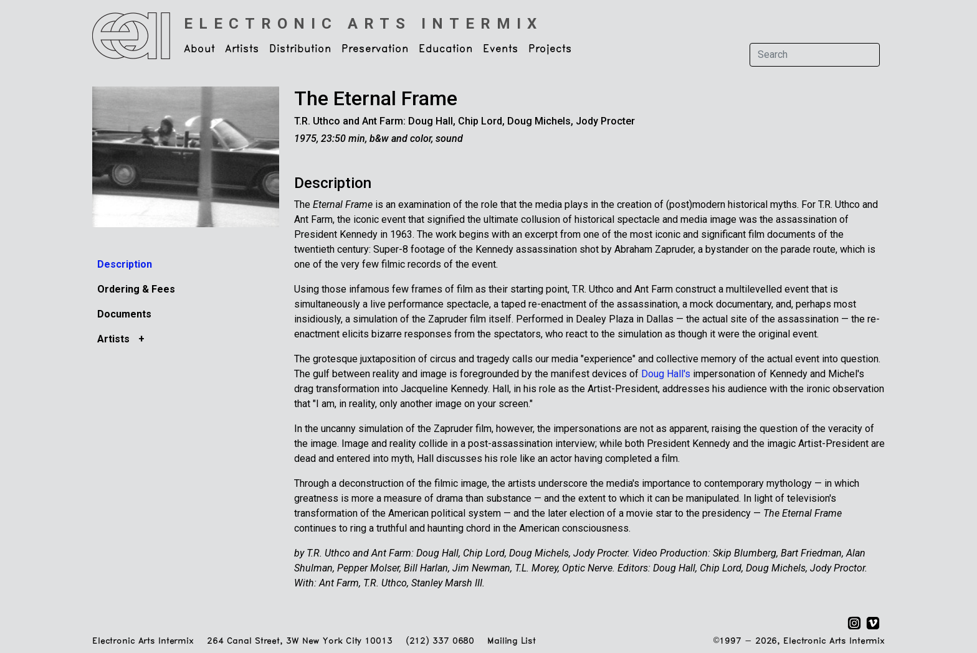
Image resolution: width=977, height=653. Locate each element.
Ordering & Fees (136, 289)
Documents (124, 314)
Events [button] (500, 49)
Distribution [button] (300, 49)
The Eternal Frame (375, 98)
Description (124, 264)
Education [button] (446, 49)
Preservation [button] (375, 49)
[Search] (815, 55)
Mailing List (511, 641)
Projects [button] (550, 49)
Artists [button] (242, 49)
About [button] (199, 49)
